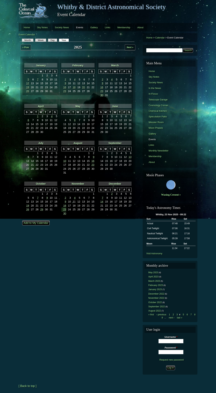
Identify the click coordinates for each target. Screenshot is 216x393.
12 (27, 83)
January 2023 (155, 289)
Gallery (94, 27)
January (41, 65)
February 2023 (155, 285)
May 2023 (153, 272)
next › (171, 317)
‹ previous (161, 314)
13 (130, 156)
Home (27, 27)
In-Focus (153, 93)
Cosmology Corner (158, 105)
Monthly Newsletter (159, 150)
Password (171, 347)
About (140, 27)
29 (41, 209)
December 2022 (156, 294)
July (40, 143)
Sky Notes (42, 27)
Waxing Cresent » (171, 194)
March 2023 (154, 281)
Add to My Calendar (36, 222)
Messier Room (156, 122)
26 (27, 91)
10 (64, 160)
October (41, 183)
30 (101, 95)
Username (171, 337)
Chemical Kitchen (158, 111)
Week (41, 40)
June (115, 106)
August (78, 143)
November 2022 (156, 298)
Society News (62, 27)
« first (151, 314)
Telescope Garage (158, 99)
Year (65, 40)
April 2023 (153, 276)
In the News (155, 88)
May (77, 106)
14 (101, 201)
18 (74, 87)
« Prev (25, 47)
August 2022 (154, 311)
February (77, 65)
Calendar (160, 37)
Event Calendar (27, 34)
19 (27, 87)
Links (107, 27)
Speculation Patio (158, 116)
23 (64, 91)
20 (83, 87)
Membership (123, 27)
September (115, 143)
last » (179, 317)
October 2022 (155, 302)
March (115, 65)
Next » (130, 47)
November (78, 183)
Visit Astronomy (154, 253)
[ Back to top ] (27, 386)
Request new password (171, 359)
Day (53, 40)
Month (27, 40)
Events (79, 27)
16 (64, 87)
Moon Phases (156, 128)
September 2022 (156, 306)
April (41, 106)
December (115, 183)
